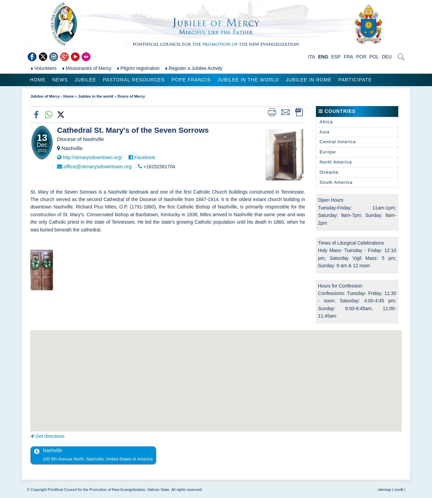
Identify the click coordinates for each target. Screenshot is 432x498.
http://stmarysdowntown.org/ (92, 157)
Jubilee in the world (248, 79)
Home (38, 79)
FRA (348, 56)
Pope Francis (191, 79)
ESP (336, 56)
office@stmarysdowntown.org (97, 166)
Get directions (49, 436)
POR (361, 56)
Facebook (144, 157)
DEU (387, 56)
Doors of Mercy (131, 96)
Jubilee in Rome (309, 79)
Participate (355, 79)
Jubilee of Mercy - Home (52, 96)
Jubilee (85, 79)
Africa (326, 121)
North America (336, 162)
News (60, 79)
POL (374, 56)
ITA (311, 56)
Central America (338, 141)
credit (398, 490)
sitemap (384, 490)
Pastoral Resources (134, 79)
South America (336, 182)
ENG (323, 56)
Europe (328, 151)
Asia (324, 131)
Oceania (329, 172)
